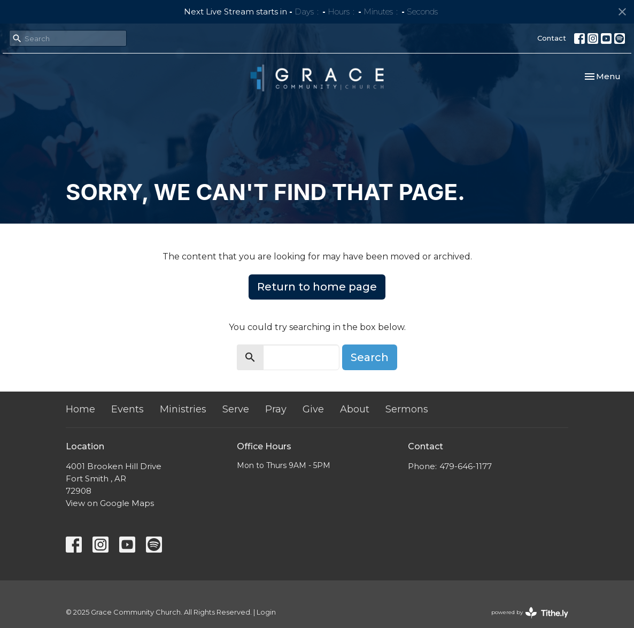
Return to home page (317, 286)
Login (266, 612)
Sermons (406, 409)
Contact (551, 38)
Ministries (183, 409)
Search (370, 357)
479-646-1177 (465, 466)
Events (127, 409)
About (354, 409)
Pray (276, 409)
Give (313, 409)
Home (80, 409)
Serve (235, 409)
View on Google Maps (110, 503)
